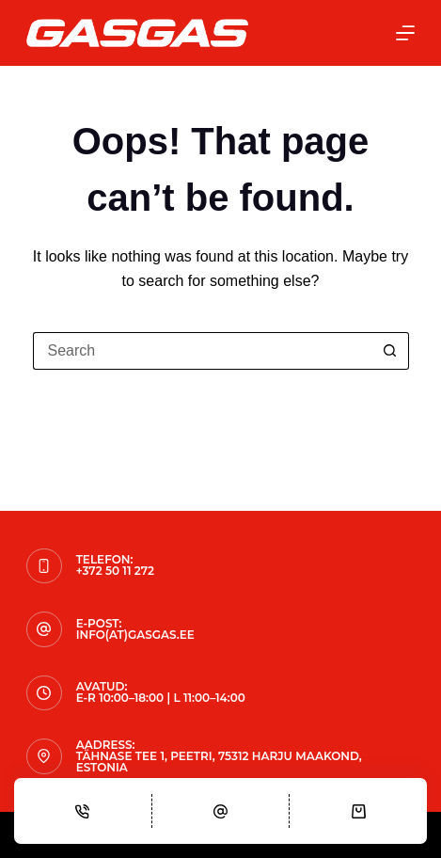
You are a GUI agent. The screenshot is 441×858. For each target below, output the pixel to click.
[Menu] (405, 33)
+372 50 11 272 (115, 571)
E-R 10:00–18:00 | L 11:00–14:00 (160, 698)
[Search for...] (202, 351)
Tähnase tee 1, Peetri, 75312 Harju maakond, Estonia (219, 761)
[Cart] (358, 811)
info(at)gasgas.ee (135, 635)
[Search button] (390, 351)
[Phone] (83, 811)
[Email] (221, 811)
